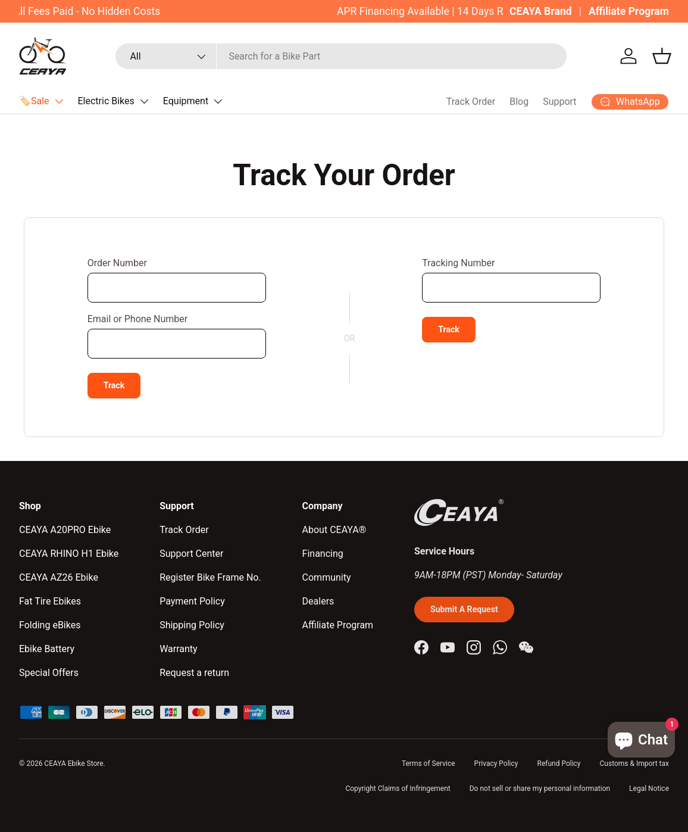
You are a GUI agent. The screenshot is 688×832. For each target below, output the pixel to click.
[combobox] (340, 56)
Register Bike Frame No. (210, 577)
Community (326, 577)
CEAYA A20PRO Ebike (65, 529)
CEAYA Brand (540, 11)
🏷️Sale (34, 101)
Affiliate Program (629, 11)
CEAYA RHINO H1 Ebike (68, 553)
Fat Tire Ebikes (50, 601)
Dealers (318, 601)
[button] (662, 56)
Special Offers (49, 672)
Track (114, 385)
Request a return (194, 672)
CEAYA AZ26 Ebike (58, 577)
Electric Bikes (106, 101)
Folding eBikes (49, 625)
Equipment (185, 101)
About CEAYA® (334, 529)
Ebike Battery (46, 649)
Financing (322, 553)
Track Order (470, 101)
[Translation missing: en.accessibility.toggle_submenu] (59, 101)
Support (559, 101)
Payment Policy (192, 601)
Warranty (179, 649)
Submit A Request (464, 609)
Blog (518, 101)
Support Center (191, 553)
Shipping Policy (192, 625)
